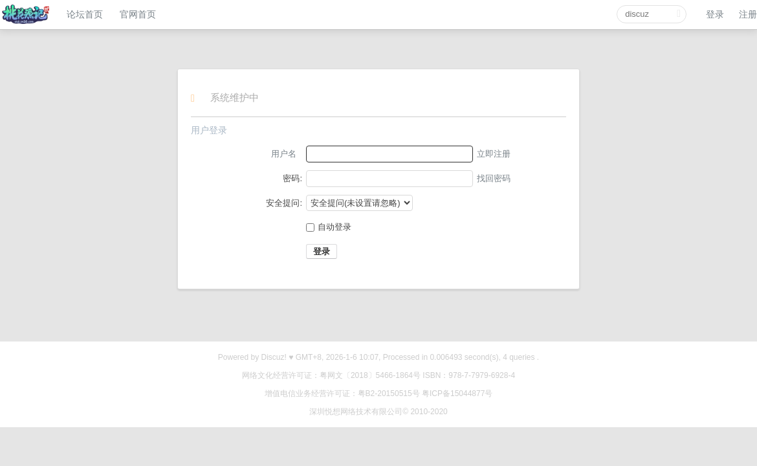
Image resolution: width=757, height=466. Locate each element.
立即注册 (493, 154)
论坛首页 (85, 14)
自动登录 (328, 227)
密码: (292, 178)
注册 (748, 14)
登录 (715, 14)
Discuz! (274, 357)
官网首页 (138, 14)
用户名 (283, 154)
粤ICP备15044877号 (457, 393)
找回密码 (493, 178)
